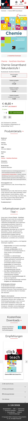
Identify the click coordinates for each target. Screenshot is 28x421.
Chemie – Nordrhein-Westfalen (9, 158)
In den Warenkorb (16, 112)
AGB (14, 409)
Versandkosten (11, 412)
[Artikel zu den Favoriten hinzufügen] (5, 117)
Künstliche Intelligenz (10, 410)
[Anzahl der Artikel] (5, 112)
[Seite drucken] (9, 117)
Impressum (21, 410)
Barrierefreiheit (7, 409)
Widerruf (19, 412)
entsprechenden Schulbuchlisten (9, 174)
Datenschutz (21, 409)
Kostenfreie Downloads (14, 55)
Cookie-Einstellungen (14, 414)
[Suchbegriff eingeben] (19, 7)
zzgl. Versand (11, 106)
